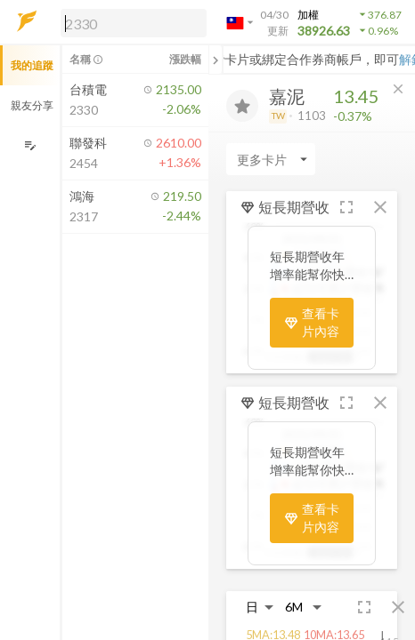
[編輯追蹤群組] (30, 145)
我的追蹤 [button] (32, 65)
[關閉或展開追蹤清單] (215, 59)
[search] (134, 23)
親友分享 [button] (32, 105)
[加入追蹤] (242, 106)
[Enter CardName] (270, 159)
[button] (130, 22)
